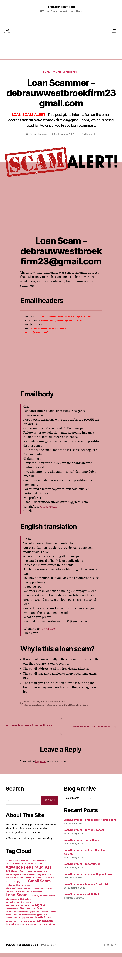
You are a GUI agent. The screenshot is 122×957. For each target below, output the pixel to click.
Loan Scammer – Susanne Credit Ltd (86, 888)
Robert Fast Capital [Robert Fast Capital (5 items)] (13, 919)
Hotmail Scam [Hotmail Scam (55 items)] (14, 889)
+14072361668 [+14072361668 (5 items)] (12, 865)
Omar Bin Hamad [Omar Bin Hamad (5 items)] (12, 913)
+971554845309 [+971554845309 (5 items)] (39, 865)
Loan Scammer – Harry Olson (81, 844)
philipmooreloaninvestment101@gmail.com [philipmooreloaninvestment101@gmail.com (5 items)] (23, 916)
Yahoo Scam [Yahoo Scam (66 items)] (45, 925)
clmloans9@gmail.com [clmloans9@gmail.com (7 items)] (16, 879)
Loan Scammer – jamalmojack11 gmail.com (90, 824)
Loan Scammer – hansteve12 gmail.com (88, 878)
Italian (56, 73)
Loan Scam (84, 705)
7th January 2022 (65, 135)
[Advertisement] (61, 39)
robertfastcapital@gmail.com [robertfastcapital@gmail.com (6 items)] (34, 919)
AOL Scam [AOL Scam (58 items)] (12, 875)
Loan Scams (72, 73)
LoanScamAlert (40, 135)
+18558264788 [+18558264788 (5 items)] (25, 865)
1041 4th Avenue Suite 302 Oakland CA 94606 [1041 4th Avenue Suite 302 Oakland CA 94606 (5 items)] (24, 868)
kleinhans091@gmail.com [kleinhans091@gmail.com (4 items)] (32, 896)
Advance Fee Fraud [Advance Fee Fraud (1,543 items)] (24, 871)
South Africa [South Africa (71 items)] (43, 921)
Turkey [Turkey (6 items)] (24, 926)
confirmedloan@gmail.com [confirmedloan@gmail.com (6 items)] (39, 879)
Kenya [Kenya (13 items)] (18, 895)
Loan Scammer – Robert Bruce (82, 868)
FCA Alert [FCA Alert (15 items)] (50, 881)
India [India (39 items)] (27, 889)
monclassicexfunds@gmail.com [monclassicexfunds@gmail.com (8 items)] (20, 910)
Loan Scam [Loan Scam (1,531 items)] (17, 899)
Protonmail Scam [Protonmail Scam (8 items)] (48, 916)
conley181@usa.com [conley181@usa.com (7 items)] (14, 882)
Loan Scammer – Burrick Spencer (84, 834)
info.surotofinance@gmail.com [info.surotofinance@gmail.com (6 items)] (19, 893)
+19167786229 (49, 507)
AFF (64, 702)
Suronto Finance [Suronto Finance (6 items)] (13, 926)
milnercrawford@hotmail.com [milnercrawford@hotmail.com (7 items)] (19, 903)
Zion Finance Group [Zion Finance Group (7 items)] (28, 929)
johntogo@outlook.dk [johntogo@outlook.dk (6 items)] (42, 893)
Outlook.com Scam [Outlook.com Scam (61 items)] (32, 912)
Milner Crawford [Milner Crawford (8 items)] (47, 900)
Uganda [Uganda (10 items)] (31, 925)
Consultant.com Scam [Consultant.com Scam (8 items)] (34, 882)
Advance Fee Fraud (51, 702)
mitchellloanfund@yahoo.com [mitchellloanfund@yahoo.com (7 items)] (19, 906)
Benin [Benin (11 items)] (22, 876)
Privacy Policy (51, 949)
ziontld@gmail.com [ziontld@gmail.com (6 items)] (47, 929)
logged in (40, 765)
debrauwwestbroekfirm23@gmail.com (44, 705)
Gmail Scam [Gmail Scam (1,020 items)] (39, 885)
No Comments (89, 135)
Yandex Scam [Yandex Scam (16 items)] (12, 928)
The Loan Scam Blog (60, 7)
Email (45, 73)
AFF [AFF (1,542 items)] (48, 871)
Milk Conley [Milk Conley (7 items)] (34, 900)
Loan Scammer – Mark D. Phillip (82, 898)
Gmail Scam (71, 705)
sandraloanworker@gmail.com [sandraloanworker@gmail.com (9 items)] (20, 922)
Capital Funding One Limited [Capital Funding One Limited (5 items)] (38, 876)
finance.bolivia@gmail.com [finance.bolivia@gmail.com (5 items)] (16, 886)
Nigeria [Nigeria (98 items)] (40, 909)
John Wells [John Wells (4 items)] (9, 896)
